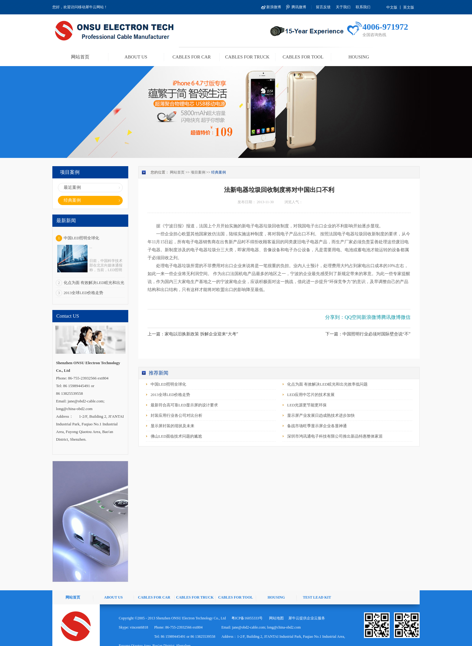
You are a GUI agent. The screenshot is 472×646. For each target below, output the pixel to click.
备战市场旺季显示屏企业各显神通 (317, 426)
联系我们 (363, 7)
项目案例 (198, 172)
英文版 (408, 7)
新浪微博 (273, 7)
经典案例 (218, 172)
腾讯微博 (298, 7)
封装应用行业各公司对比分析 (176, 415)
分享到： (335, 317)
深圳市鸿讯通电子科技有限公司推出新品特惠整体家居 (335, 436)
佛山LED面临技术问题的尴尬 (176, 436)
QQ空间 (353, 317)
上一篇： (193, 334)
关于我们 (343, 7)
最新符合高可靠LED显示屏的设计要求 (184, 405)
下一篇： (367, 334)
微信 (405, 317)
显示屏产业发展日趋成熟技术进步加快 (321, 415)
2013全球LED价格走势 (83, 292)
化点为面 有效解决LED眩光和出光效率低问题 (327, 384)
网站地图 (275, 618)
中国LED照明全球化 (81, 238)
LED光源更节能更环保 (307, 405)
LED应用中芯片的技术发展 (311, 394)
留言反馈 (323, 7)
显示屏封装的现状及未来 (172, 426)
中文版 (391, 7)
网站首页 (80, 56)
